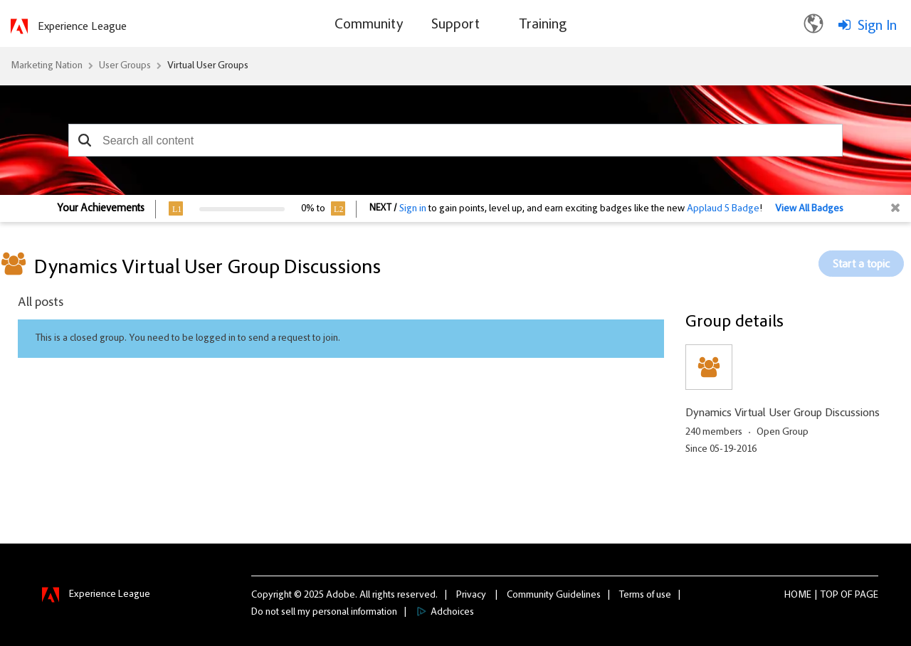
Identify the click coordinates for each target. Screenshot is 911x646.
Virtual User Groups (207, 66)
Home (797, 595)
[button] (84, 140)
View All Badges (809, 209)
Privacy (471, 595)
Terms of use (645, 595)
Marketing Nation (47, 66)
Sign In (877, 26)
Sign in (412, 209)
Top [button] (829, 595)
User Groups (125, 66)
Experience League (82, 27)
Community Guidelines (554, 595)
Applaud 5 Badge (723, 209)
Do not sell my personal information (324, 613)
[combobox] (455, 140)
